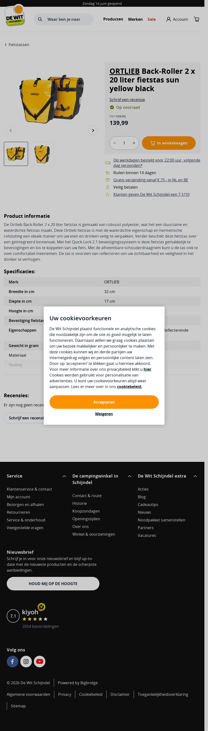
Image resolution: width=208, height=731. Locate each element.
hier (147, 369)
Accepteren (104, 402)
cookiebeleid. (129, 386)
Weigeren (104, 414)
